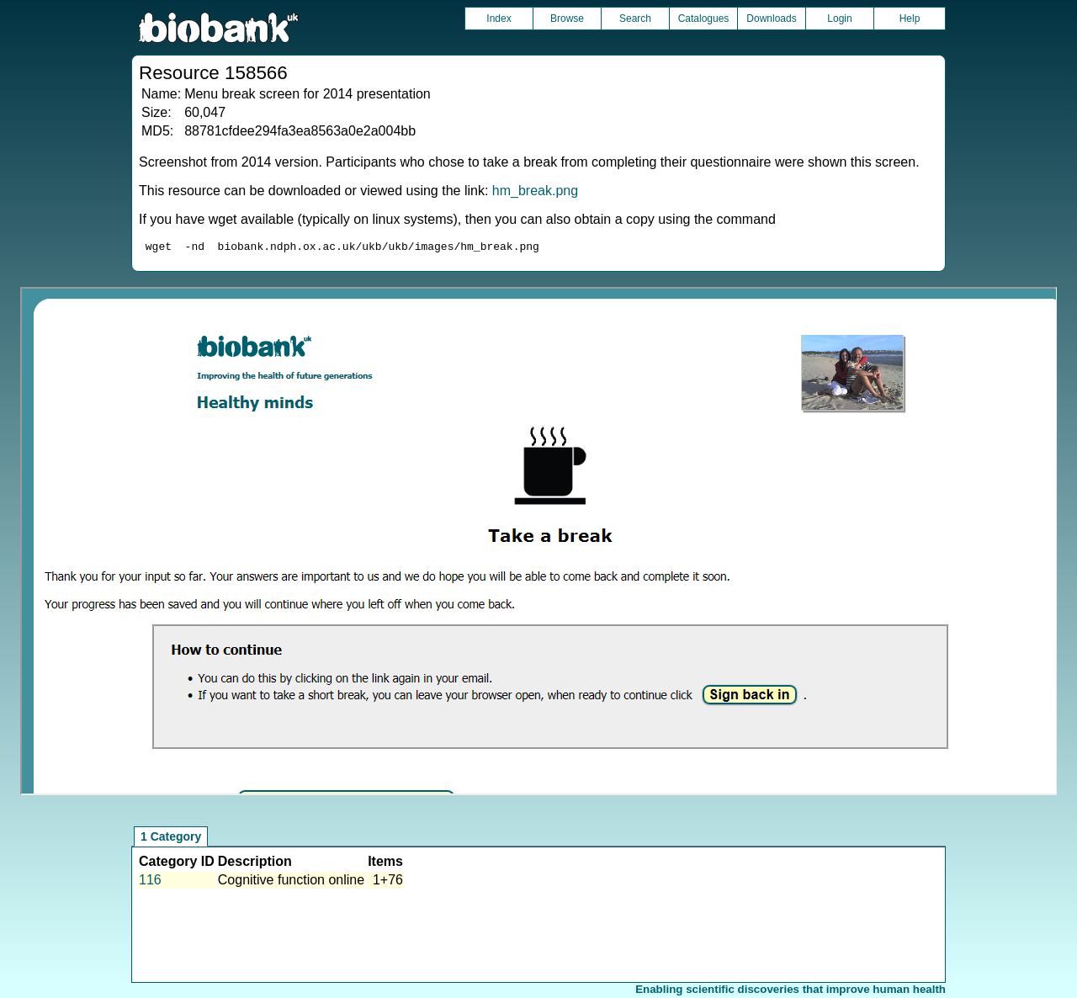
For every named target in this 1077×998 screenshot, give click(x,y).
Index (498, 18)
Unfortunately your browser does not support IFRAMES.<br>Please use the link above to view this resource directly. (539, 543)
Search (635, 18)
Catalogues (703, 18)
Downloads (771, 18)
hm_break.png (535, 190)
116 (150, 882)
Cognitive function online (291, 882)
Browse (567, 18)
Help (909, 18)
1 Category (171, 839)
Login (839, 18)
